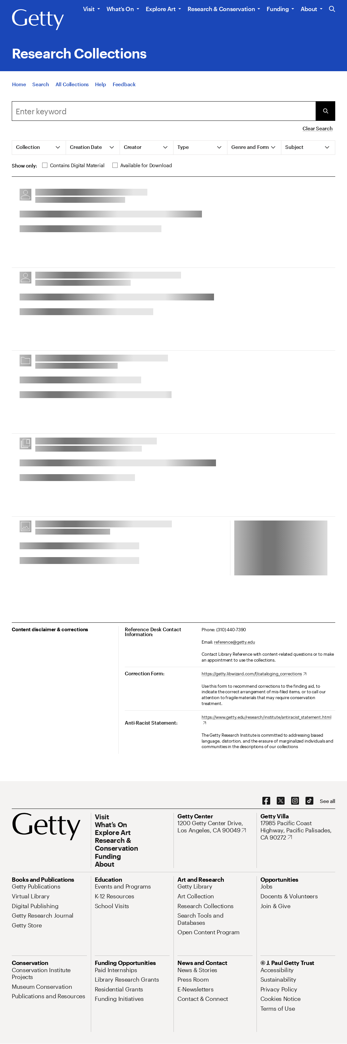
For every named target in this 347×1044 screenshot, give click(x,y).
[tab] (39, 147)
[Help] (100, 86)
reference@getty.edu (234, 642)
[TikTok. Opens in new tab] (309, 801)
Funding (278, 8)
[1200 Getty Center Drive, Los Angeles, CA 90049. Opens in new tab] (215, 827)
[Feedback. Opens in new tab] (124, 86)
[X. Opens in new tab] (281, 801)
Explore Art (161, 8)
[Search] (40, 86)
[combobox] (164, 111)
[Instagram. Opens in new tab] (295, 801)
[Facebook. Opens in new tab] (266, 801)
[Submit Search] (325, 111)
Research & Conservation (221, 8)
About (309, 8)
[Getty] (38, 20)
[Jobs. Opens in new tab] (266, 886)
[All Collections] (72, 86)
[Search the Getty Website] (332, 9)
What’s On (120, 8)
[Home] (19, 86)
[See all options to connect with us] (327, 801)
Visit (89, 8)
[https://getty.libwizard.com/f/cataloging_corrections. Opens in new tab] (254, 674)
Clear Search (317, 128)
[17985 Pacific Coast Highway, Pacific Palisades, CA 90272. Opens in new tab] (298, 830)
